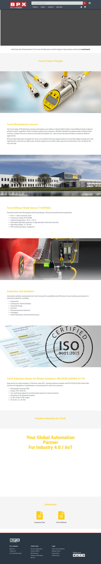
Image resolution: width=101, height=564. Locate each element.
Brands (43, 7)
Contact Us (13, 551)
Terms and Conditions (58, 549)
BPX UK (33, 557)
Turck (24, 49)
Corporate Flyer (39, 517)
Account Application (36, 549)
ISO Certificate (61, 517)
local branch (85, 49)
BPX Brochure (35, 553)
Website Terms (56, 551)
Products (35, 7)
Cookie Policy (55, 555)
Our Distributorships (16, 553)
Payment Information (37, 555)
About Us (12, 549)
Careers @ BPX (35, 551)
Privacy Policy (56, 553)
